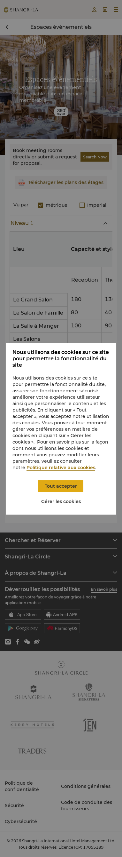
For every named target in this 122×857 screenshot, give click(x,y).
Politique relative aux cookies (61, 467)
